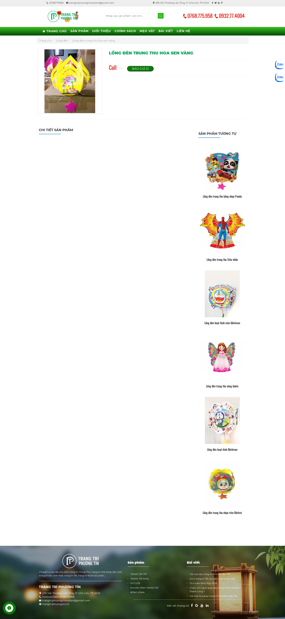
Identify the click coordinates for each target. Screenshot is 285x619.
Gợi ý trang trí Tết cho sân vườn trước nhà (212, 578)
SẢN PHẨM (79, 31)
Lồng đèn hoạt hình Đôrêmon (222, 449)
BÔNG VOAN (137, 592)
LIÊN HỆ (183, 31)
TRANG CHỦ (55, 31)
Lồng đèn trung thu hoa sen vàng (93, 40)
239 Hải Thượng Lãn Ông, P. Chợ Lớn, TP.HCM (180, 2)
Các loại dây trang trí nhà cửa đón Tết (210, 574)
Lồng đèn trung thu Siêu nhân (222, 260)
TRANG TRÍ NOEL (139, 578)
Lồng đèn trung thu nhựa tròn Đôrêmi (222, 513)
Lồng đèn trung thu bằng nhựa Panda (222, 196)
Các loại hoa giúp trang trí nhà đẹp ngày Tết (213, 596)
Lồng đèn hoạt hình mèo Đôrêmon (222, 323)
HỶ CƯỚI (135, 583)
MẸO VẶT (147, 31)
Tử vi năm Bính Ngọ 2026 (203, 583)
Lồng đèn (62, 40)
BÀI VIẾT (165, 31)
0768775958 (54, 2)
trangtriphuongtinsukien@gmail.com (90, 2)
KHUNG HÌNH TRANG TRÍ (144, 587)
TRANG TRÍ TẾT (138, 574)
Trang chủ (45, 40)
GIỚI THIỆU (101, 31)
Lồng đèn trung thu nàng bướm (222, 386)
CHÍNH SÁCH (125, 31)
